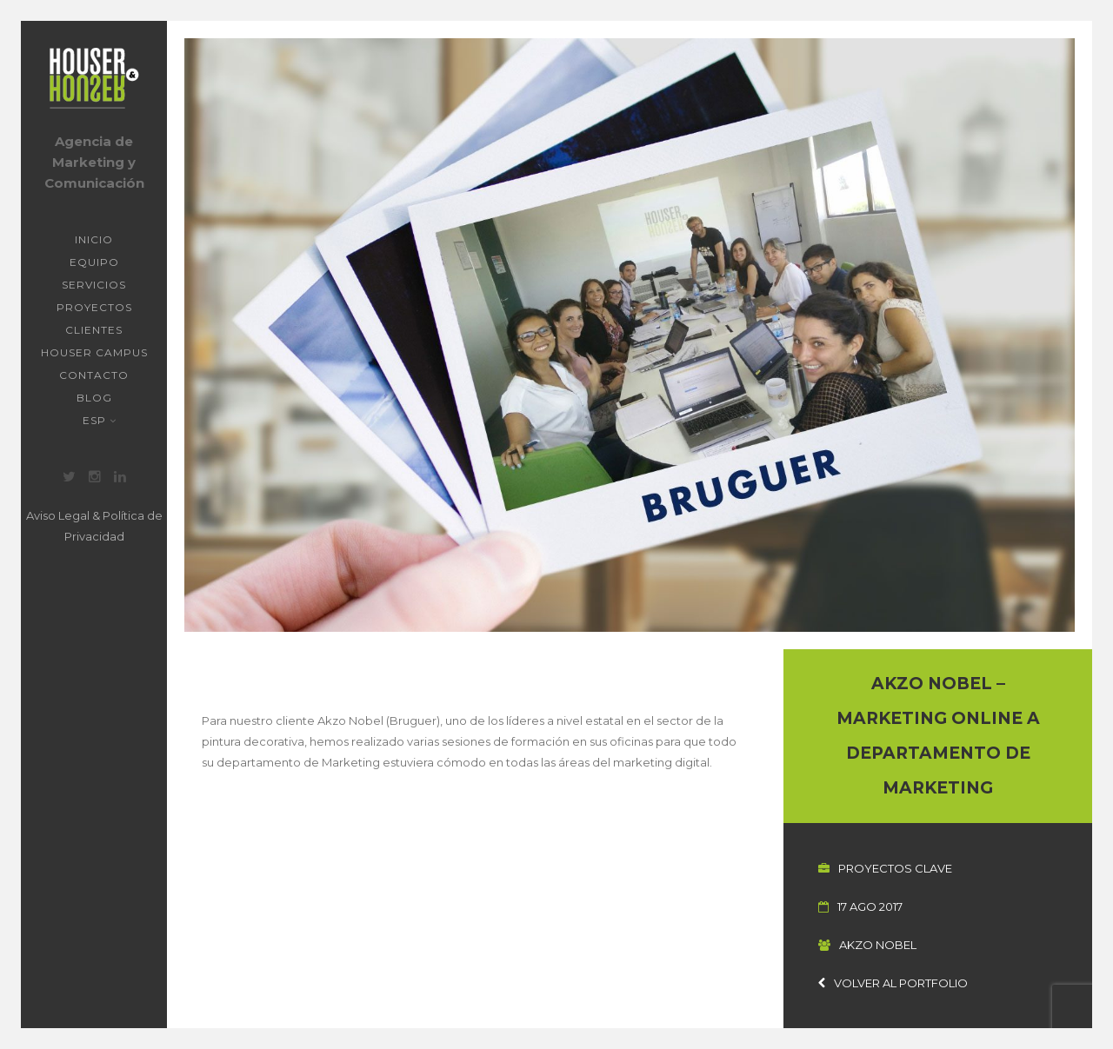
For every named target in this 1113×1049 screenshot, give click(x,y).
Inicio (94, 239)
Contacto (94, 375)
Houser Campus (94, 352)
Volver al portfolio (893, 983)
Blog (94, 397)
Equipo (94, 262)
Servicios (94, 284)
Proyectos (94, 307)
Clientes (94, 329)
